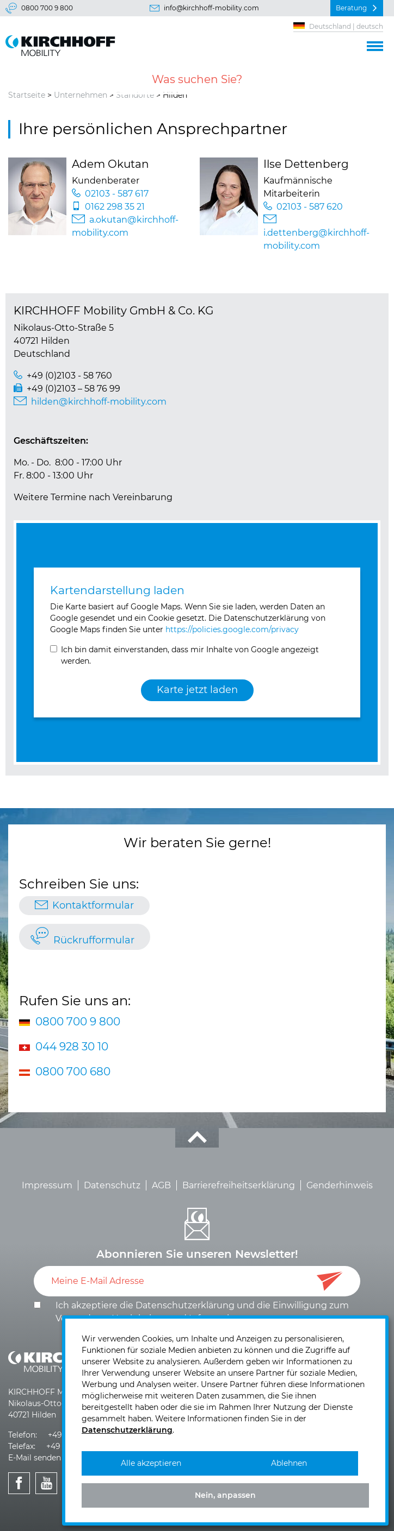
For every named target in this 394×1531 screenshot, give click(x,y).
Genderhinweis (339, 1185)
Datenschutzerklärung (185, 1305)
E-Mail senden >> (40, 1458)
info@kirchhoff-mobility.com (211, 8)
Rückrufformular (93, 940)
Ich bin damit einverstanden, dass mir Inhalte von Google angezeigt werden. (190, 655)
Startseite (26, 95)
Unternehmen (80, 95)
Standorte (135, 95)
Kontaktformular (93, 905)
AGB (161, 1185)
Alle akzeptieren (151, 1463)
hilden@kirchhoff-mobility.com (99, 401)
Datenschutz (112, 1185)
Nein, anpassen (225, 1495)
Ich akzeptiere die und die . (202, 1312)
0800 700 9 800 (47, 8)
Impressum (47, 1185)
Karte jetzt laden (197, 690)
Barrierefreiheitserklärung (238, 1185)
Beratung (351, 8)
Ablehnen (289, 1463)
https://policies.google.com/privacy (232, 629)
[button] (375, 44)
